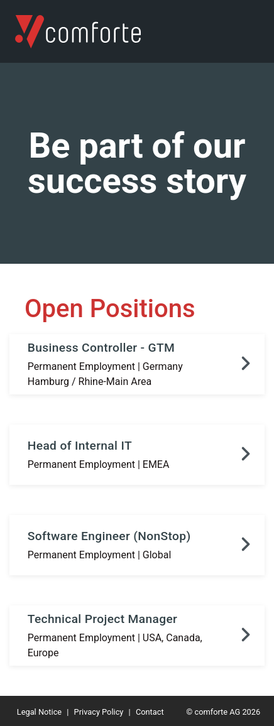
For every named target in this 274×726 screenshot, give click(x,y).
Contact (150, 712)
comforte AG (217, 712)
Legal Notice (39, 712)
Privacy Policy (99, 712)
